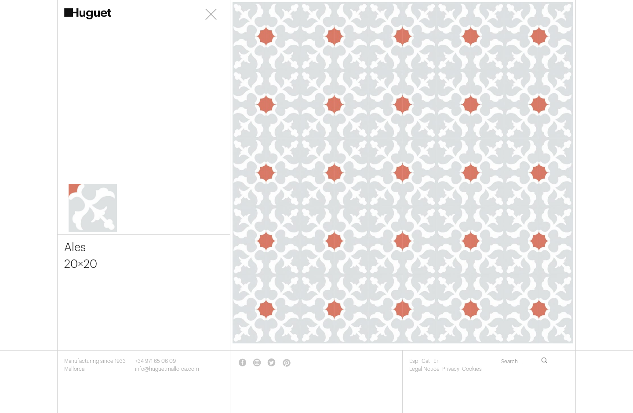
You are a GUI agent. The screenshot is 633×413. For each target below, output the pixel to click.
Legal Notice (424, 369)
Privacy (450, 369)
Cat (426, 361)
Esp (414, 361)
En (436, 361)
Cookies (472, 369)
